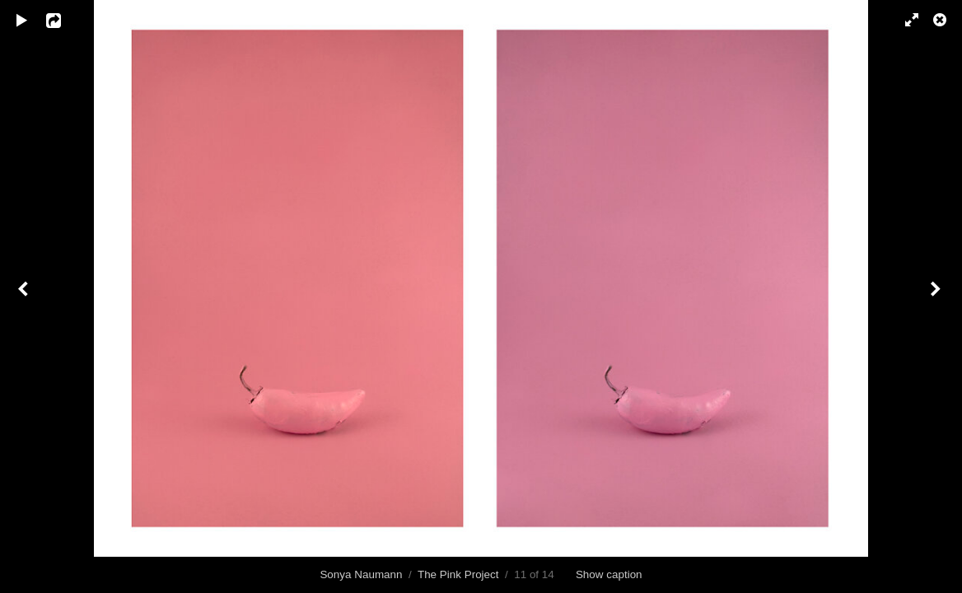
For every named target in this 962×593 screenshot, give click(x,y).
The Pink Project (458, 574)
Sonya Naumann (361, 574)
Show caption (609, 574)
